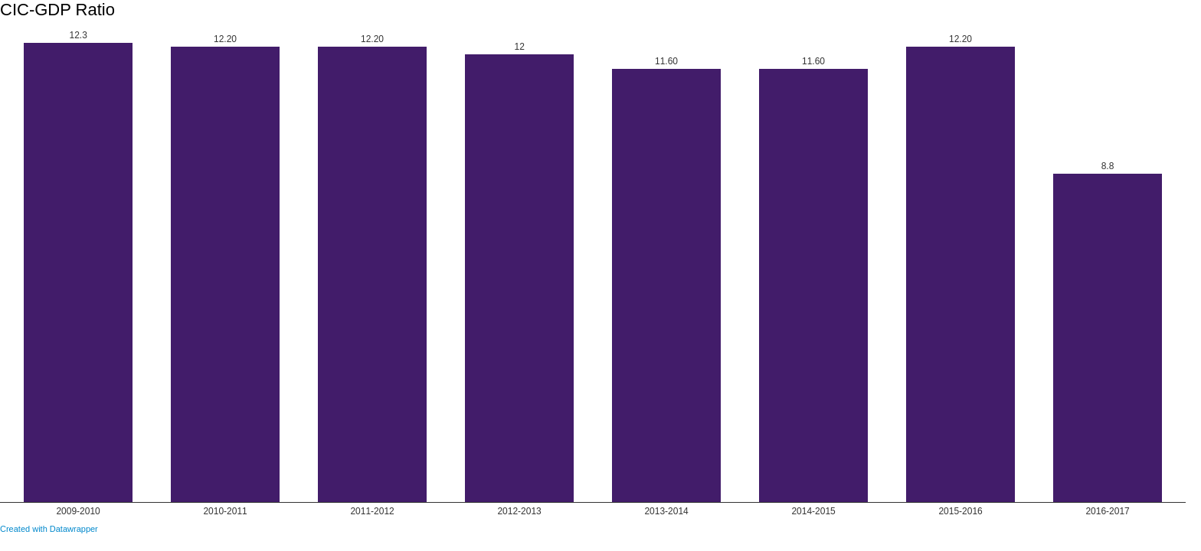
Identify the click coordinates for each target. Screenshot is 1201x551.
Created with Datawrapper (49, 528)
